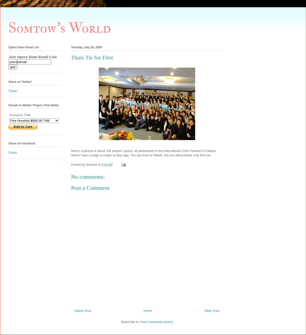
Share (12, 152)
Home (148, 311)
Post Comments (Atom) (156, 322)
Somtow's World (59, 28)
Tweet (12, 91)
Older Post (212, 311)
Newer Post (83, 311)
